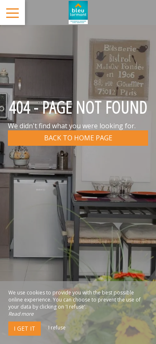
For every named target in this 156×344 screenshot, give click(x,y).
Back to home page (78, 137)
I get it (24, 328)
